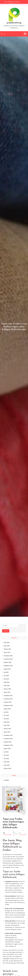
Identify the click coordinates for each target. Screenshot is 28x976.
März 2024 (7, 725)
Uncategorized (22, 834)
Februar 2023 (7, 768)
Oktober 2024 (7, 702)
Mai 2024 (6, 719)
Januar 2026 (7, 652)
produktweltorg (7, 834)
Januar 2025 (7, 692)
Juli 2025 (6, 672)
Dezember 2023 (8, 735)
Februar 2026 (7, 649)
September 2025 (8, 666)
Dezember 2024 (8, 695)
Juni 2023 (6, 755)
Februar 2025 (7, 689)
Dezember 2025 (8, 656)
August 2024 (7, 709)
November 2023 (8, 739)
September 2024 (8, 705)
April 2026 (6, 642)
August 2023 (7, 748)
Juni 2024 (6, 715)
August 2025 (7, 669)
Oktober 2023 (7, 742)
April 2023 (6, 762)
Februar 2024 (7, 729)
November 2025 (8, 659)
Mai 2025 (6, 679)
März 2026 (7, 646)
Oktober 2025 (7, 662)
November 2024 (8, 699)
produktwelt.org (14, 23)
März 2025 (7, 685)
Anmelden (6, 780)
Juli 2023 (6, 752)
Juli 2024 (6, 712)
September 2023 (8, 745)
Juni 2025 (6, 676)
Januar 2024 (7, 732)
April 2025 (6, 682)
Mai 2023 (6, 758)
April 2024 (6, 722)
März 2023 (7, 765)
